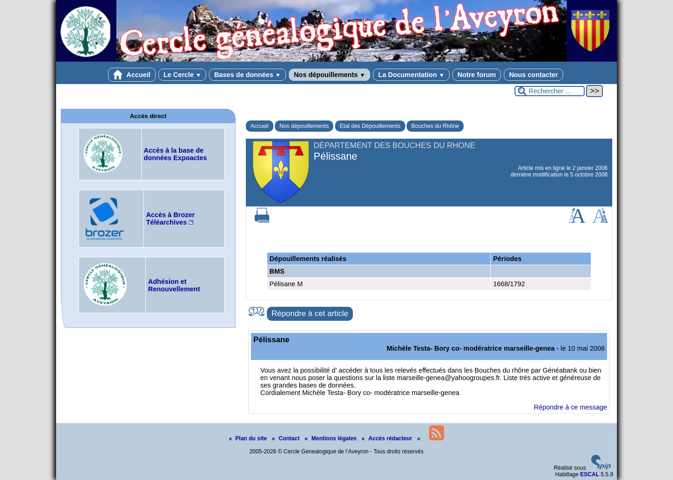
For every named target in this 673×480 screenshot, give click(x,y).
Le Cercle (182, 74)
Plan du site (249, 438)
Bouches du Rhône (435, 126)
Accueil (131, 74)
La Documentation (411, 74)
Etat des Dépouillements (370, 126)
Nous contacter (533, 74)
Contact (286, 438)
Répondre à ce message (570, 407)
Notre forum (477, 74)
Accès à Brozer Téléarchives (170, 218)
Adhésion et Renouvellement (174, 285)
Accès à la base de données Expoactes (175, 154)
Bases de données (247, 74)
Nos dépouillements (329, 74)
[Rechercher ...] (550, 91)
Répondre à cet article (310, 313)
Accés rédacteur (388, 438)
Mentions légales (331, 438)
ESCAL (589, 474)
